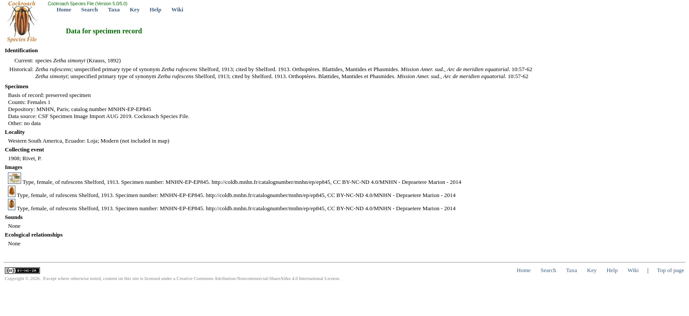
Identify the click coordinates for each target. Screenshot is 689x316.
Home (64, 9)
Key (134, 9)
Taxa (114, 9)
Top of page (670, 270)
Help (155, 9)
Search (89, 9)
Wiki (177, 9)
